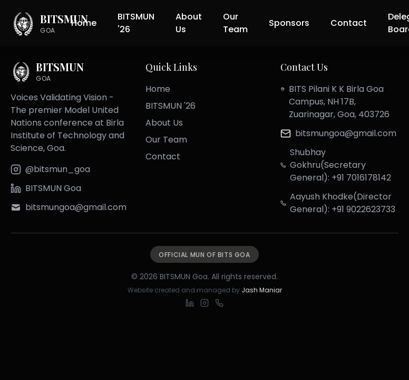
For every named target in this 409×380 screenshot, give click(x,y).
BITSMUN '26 (136, 23)
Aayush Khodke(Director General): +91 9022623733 (342, 203)
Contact (348, 23)
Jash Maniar (261, 290)
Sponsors (289, 23)
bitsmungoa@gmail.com (345, 133)
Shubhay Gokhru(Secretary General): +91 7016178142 (340, 165)
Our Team (235, 23)
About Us (189, 23)
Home (83, 23)
